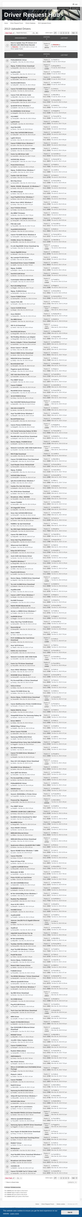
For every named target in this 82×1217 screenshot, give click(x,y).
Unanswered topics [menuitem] (63, 8)
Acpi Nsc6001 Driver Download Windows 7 (26, 1154)
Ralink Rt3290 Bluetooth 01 (21, 606)
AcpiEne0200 (15, 915)
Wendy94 (15, 989)
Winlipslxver (15, 1148)
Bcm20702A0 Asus (17, 419)
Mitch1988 (15, 802)
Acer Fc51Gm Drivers (18, 208)
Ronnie (14, 830)
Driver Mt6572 (16, 721)
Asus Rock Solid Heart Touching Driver (25, 1138)
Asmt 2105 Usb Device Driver (21, 556)
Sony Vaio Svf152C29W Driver (22, 513)
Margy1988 (15, 333)
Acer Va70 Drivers (17, 645)
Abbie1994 (15, 733)
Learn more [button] (14, 1214)
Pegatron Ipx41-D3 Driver (20, 369)
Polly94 (14, 167)
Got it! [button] (70, 1212)
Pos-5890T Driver (17, 380)
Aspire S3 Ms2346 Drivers (20, 1022)
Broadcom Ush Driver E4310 (21, 1160)
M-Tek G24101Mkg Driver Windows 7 (24, 893)
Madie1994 (15, 885)
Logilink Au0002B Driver (19, 867)
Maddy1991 (15, 316)
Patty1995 (15, 536)
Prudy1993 (15, 796)
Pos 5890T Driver (17, 806)
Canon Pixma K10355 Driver (21, 425)
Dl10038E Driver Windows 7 (21, 675)
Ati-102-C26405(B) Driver (20, 883)
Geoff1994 (15, 344)
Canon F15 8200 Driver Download (23, 89)
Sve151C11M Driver (18, 274)
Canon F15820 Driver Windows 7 (22, 143)
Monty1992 (15, 293)
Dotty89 (14, 382)
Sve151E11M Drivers (18, 331)
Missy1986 (15, 869)
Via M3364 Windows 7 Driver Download (25, 976)
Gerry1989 (15, 504)
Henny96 (15, 791)
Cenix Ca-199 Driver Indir (20, 154)
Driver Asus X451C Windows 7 (22, 202)
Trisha (14, 349)
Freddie (14, 613)
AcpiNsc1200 (15, 72)
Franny (14, 682)
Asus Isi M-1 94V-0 (17, 904)
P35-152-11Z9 (15, 224)
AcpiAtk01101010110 (18, 229)
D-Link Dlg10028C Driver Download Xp (25, 246)
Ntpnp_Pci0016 (16, 470)
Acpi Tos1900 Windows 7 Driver (22, 949)
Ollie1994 (15, 242)
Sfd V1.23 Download (18, 325)
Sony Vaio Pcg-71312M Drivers (22, 622)
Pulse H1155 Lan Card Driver (21, 877)
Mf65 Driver (15, 1016)
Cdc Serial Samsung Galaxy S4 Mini (24, 431)
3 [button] (63, 33)
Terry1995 (15, 226)
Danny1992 (15, 183)
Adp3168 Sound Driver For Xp (21, 933)
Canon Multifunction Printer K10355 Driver (26, 704)
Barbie (14, 150)
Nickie (14, 193)
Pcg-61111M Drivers (18, 572)
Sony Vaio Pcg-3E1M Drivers (21, 540)
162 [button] (73, 33)
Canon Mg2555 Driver (18, 252)
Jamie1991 (15, 387)
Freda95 (14, 281)
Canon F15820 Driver (18, 296)
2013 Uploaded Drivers (17, 28)
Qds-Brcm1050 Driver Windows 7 (23, 481)
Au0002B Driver (16, 616)
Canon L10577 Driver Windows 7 (22, 595)
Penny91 (14, 304)
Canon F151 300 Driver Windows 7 (23, 987)
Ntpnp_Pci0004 (16, 268)
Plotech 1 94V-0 (16, 1074)
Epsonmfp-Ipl (15, 627)
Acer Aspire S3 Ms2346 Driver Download (25, 1131)
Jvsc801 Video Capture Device (22, 1040)
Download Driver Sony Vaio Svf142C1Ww (26, 742)
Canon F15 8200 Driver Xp (20, 691)
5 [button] (68, 33)
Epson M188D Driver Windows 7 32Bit (24, 850)
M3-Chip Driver (16, 181)
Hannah (14, 717)
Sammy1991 (16, 298)
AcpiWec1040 (16, 590)
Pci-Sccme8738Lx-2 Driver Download (24, 680)
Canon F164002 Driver (19, 1045)
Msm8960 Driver (16, 822)
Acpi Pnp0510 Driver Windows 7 (22, 197)
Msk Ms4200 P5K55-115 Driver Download (25, 1113)
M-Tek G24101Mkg (17, 938)
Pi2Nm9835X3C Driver (19, 783)
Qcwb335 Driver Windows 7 (21, 106)
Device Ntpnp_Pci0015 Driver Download (25, 697)
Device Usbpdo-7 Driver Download (23, 342)
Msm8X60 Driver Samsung (20, 391)
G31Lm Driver (16, 686)
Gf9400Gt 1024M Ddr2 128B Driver (23, 811)
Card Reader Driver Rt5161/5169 (22, 465)
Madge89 (15, 113)
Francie (14, 520)
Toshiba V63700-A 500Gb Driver (22, 944)
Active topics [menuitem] (75, 8)
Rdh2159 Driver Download (20, 358)
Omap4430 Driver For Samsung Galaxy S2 (26, 715)
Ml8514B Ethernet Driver (19, 833)
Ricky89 (14, 124)
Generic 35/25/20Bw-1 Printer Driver (24, 794)
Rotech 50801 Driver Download (22, 353)
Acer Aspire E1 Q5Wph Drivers (22, 218)
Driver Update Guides (17, 49)
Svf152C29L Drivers (18, 159)
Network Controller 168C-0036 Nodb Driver (26, 448)
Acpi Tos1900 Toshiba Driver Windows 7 (25, 518)
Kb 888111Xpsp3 (17, 192)
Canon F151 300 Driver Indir (21, 95)
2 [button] (61, 33)
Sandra (14, 1114)
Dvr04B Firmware (17, 600)
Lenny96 (14, 1018)
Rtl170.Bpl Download (18, 454)
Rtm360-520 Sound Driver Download (24, 436)
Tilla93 (14, 647)
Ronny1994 (15, 102)
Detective (15, 47)
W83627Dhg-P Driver (18, 726)
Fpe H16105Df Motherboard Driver (23, 402)
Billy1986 (15, 97)
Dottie (14, 259)
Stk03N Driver (16, 789)
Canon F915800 (16, 1080)
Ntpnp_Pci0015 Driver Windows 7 (23, 170)
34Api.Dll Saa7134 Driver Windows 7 (24, 1096)
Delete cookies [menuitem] (61, 1204)
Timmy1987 (15, 118)
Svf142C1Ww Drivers (18, 475)
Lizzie (14, 145)
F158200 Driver (16, 971)
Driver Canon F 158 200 (19, 348)
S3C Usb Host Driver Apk (20, 374)
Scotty (14, 188)
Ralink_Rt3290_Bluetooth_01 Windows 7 (25, 186)
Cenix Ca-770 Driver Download (22, 663)
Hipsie (14, 547)
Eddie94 (14, 108)
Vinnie (14, 327)
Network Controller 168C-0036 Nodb (24, 657)
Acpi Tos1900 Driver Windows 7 (22, 413)
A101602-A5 (15, 1166)
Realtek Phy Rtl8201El (19, 899)
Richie (14, 199)
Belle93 (14, 321)
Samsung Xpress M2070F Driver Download (26, 1125)
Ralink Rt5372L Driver (19, 710)
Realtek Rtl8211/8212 (18, 1051)
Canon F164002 (16, 502)
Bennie (14, 215)
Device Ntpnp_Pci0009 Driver (21, 442)
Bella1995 (15, 404)
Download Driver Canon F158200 (23, 263)
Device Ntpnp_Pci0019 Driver (21, 960)
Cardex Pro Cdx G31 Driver (20, 486)
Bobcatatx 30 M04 (17, 872)
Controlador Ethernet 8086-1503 (22, 280)
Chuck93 (14, 450)
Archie (14, 140)
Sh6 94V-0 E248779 (18, 408)
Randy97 (15, 1047)
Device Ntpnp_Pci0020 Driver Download (25, 578)
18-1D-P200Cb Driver (18, 396)
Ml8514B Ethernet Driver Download (23, 839)
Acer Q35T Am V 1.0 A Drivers (21, 1107)
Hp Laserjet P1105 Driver (20, 257)
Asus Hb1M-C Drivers (18, 828)
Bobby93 (14, 438)
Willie (13, 483)
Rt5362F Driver (16, 1035)
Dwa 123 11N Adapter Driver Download (25, 761)
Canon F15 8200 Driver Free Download (25, 459)
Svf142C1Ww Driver (18, 1101)
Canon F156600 (16, 385)
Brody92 (14, 270)
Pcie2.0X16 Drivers (17, 165)
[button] (55, 33)
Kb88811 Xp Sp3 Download (20, 524)
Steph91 (14, 62)
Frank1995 (15, 376)
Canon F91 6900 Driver (19, 534)
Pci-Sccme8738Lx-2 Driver (20, 778)
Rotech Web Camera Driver (20, 965)
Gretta (14, 642)
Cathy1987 (15, 85)
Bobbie (14, 895)
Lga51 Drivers (16, 138)
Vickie (14, 924)
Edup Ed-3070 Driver (18, 551)
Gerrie (14, 129)
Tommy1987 (15, 236)
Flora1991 (15, 653)
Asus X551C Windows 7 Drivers (22, 670)
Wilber (14, 835)
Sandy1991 (15, 1053)
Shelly (14, 360)
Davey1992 (15, 392)
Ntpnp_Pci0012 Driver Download (22, 66)
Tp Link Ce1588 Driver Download (23, 584)
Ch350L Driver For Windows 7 (21, 240)
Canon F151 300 (16, 302)
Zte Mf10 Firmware (17, 748)
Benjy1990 (15, 68)
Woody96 (15, 366)
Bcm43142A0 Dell (17, 364)
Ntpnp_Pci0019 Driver (19, 291)
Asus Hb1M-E (16, 314)
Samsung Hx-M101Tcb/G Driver (22, 1090)
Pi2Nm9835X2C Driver (19, 60)
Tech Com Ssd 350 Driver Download (24, 1010)
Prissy (14, 1133)
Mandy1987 (15, 161)
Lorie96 (14, 172)
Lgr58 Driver (15, 122)
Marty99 (14, 415)
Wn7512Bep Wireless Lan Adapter (23, 337)
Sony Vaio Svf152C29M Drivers (22, 132)
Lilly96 (14, 265)
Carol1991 (15, 156)
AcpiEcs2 (14, 928)
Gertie (14, 671)
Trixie (13, 526)
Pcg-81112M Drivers (18, 1004)
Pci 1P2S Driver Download (20, 491)
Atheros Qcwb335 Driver (20, 981)
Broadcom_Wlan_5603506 (20, 497)
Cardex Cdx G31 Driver (19, 175)
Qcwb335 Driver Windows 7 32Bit (23, 149)
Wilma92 (14, 254)
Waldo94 (14, 1024)
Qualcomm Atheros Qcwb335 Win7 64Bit (25, 845)
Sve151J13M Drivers (18, 83)
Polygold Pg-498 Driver (19, 77)
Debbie (14, 493)
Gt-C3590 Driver (16, 999)
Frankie (14, 248)
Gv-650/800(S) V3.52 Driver (20, 111)
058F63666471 (16, 1056)
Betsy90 (14, 444)
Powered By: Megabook (19, 800)
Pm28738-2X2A (16, 955)
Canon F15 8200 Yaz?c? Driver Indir (24, 1171)
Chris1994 (15, 659)
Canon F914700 (16, 856)
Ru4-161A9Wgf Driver (18, 286)
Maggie (14, 288)
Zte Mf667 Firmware (18, 213)
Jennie (14, 91)
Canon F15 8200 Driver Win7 (21, 100)
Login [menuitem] (75, 4)
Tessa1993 (15, 74)
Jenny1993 (15, 421)
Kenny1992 (15, 930)
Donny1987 (15, 477)
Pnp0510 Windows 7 (18, 561)
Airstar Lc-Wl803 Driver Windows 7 (23, 611)
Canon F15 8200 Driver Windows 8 (23, 235)
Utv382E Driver (16, 910)
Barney (14, 1042)
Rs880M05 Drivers (17, 888)
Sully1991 (15, 509)
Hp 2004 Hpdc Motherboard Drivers (23, 529)
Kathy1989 (15, 472)
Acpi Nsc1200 (16, 127)
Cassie (14, 177)
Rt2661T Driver (16, 1143)
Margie (14, 310)
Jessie (14, 355)
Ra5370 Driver (16, 1085)
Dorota (14, 558)
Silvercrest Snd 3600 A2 (19, 545)
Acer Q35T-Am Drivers (19, 772)
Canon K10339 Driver (18, 308)
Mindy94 (14, 912)
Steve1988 (15, 79)
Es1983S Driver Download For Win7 (24, 817)
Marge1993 (15, 542)
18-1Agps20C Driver (18, 508)
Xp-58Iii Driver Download (20, 993)
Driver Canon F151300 (19, 731)
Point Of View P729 (18, 861)
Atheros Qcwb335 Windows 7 (21, 1119)
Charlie (14, 712)
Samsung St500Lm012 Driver (21, 737)
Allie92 (14, 967)
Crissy (14, 398)
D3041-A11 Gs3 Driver (19, 651)
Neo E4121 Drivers (17, 1061)
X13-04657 (14, 116)
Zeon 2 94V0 (15, 632)
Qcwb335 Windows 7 (18, 567)
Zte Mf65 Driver (16, 319)
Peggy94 (14, 744)
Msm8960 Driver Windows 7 (21, 767)
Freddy (14, 210)
